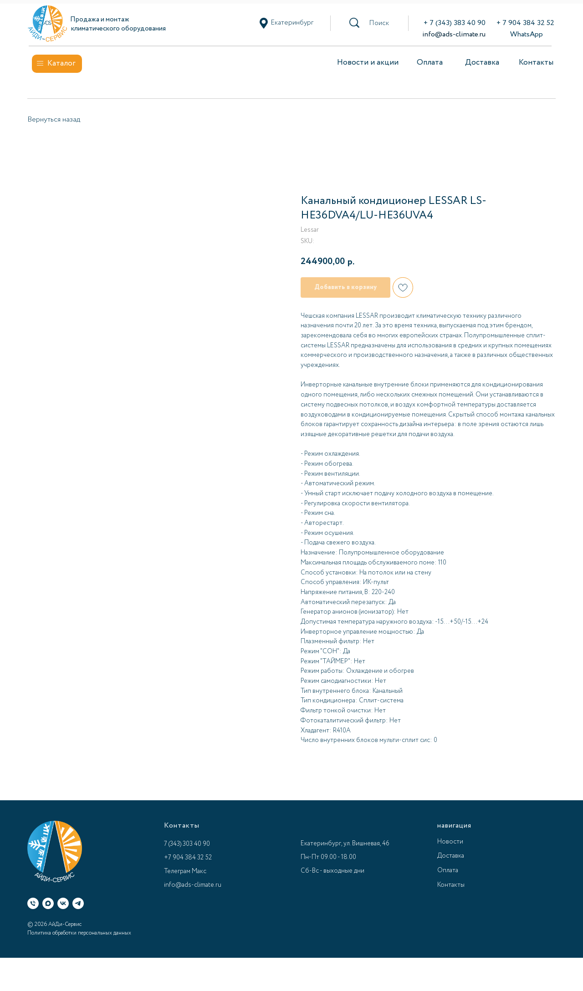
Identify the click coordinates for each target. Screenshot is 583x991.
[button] (379, 23)
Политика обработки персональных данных (79, 933)
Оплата (430, 62)
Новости (450, 841)
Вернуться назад (53, 119)
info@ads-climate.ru (454, 34)
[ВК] (63, 903)
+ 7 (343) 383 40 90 (455, 23)
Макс (199, 871)
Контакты (536, 62)
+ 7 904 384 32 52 (525, 23)
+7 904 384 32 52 (188, 857)
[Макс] (48, 903)
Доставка (482, 62)
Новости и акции (368, 62)
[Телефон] (33, 903)
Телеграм (177, 871)
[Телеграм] (78, 903)
